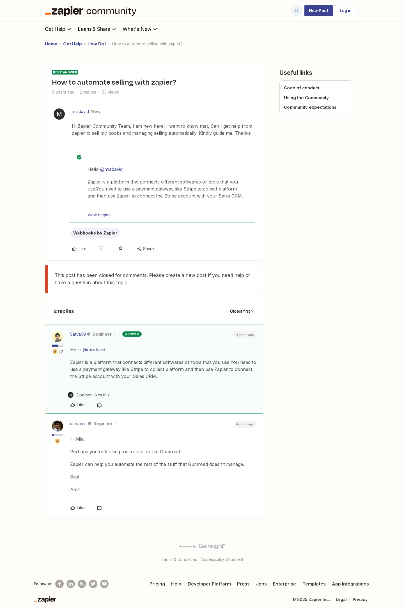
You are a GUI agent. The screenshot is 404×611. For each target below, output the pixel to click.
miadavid (80, 111)
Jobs (261, 584)
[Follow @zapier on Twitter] (93, 584)
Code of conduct (301, 87)
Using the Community (306, 97)
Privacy (360, 599)
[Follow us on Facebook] (59, 584)
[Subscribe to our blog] (82, 584)
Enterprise (284, 584)
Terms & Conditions (179, 559)
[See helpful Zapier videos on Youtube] (104, 584)
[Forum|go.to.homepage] (92, 10)
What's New (140, 28)
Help (176, 584)
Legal (341, 599)
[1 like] (88, 395)
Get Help (58, 28)
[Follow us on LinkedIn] (70, 584)
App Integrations (350, 584)
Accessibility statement (222, 559)
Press (243, 584)
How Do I (97, 44)
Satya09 (78, 334)
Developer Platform (209, 584)
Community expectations (310, 107)
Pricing (157, 584)
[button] (318, 10)
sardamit (78, 423)
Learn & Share (97, 28)
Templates (314, 584)
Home (51, 44)
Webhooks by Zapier (95, 233)
